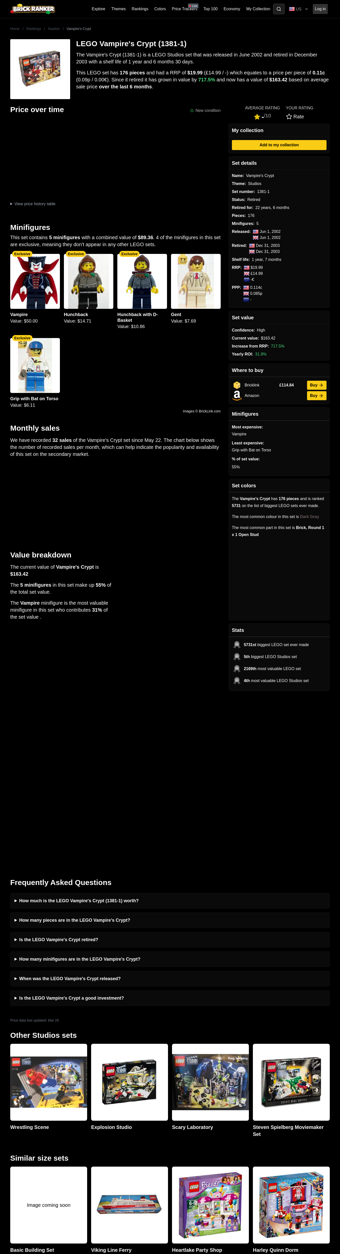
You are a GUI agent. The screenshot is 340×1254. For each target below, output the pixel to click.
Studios (54, 29)
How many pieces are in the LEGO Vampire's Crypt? (74, 746)
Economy (232, 9)
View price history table (34, 204)
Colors (160, 9)
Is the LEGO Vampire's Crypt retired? (58, 765)
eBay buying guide (187, 1122)
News (96, 1114)
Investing (99, 1122)
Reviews (98, 1130)
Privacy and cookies (108, 1154)
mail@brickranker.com (30, 1124)
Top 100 (210, 9)
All (253, 1114)
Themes (118, 9)
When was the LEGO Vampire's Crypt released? (70, 804)
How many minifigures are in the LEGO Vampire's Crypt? (79, 785)
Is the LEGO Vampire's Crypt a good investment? (71, 824)
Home (14, 29)
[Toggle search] (279, 9)
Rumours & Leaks (106, 1138)
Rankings (140, 9)
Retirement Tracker (188, 1114)
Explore (98, 9)
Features (98, 1146)
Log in (320, 9)
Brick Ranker (25, 1105)
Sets (255, 1122)
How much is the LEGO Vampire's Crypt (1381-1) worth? (79, 726)
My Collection (258, 9)
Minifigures (261, 1130)
